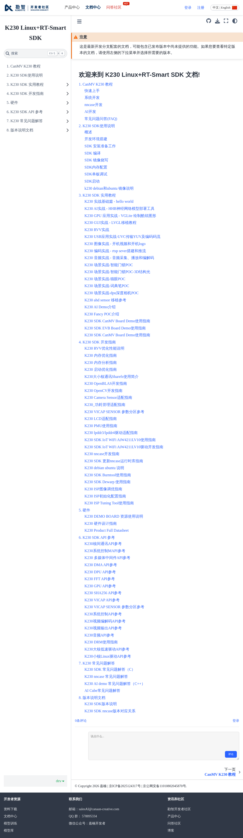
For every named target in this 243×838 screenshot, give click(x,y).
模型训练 (10, 823)
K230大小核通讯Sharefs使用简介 (111, 377)
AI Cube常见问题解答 (102, 691)
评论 (231, 754)
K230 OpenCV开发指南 (103, 391)
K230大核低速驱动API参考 (106, 649)
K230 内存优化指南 (100, 355)
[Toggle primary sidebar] (79, 20)
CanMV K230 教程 (25, 66)
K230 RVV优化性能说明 (104, 348)
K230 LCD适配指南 (100, 419)
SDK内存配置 (95, 167)
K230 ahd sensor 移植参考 (105, 300)
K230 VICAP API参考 (102, 600)
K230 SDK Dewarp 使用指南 (107, 482)
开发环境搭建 (95, 139)
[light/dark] (234, 20)
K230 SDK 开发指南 (27, 94)
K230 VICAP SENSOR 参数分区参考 (114, 412)
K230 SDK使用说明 (26, 75)
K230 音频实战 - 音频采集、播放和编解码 (119, 258)
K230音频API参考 (99, 635)
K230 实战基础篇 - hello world (108, 201)
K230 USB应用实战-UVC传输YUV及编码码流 (122, 237)
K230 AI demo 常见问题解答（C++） (114, 684)
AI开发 (90, 112)
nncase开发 (93, 105)
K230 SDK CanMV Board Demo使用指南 (117, 321)
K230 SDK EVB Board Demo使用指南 (115, 328)
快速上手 (92, 91)
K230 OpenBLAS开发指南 (105, 383)
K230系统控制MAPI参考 (104, 551)
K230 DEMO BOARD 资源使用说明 (113, 516)
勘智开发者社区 (179, 809)
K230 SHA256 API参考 (103, 593)
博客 (171, 830)
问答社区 (118, 7)
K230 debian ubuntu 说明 (104, 468)
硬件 (14, 103)
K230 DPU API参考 (100, 572)
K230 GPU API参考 (100, 586)
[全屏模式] (226, 20)
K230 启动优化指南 (100, 369)
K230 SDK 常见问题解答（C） (109, 669)
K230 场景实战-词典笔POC (106, 286)
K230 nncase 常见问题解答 (106, 676)
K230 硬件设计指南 (100, 523)
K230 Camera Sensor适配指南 (108, 397)
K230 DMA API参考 (100, 565)
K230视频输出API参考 (103, 628)
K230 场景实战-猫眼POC (104, 279)
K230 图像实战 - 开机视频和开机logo (114, 244)
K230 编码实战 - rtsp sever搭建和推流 (115, 251)
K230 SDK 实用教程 (27, 84)
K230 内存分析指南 (100, 363)
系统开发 (92, 98)
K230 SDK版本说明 (100, 704)
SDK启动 (92, 181)
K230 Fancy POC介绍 (101, 314)
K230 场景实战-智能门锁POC (108, 265)
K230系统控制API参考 (103, 614)
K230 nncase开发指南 (101, 454)
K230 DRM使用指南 (101, 642)
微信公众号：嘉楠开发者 (87, 823)
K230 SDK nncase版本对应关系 (110, 711)
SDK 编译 (92, 153)
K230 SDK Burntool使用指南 (107, 475)
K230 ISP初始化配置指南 (105, 496)
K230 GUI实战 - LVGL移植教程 (110, 223)
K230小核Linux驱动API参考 (107, 656)
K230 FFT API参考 (99, 579)
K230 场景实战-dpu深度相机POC (111, 293)
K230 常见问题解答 (26, 121)
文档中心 (93, 7)
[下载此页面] (217, 21)
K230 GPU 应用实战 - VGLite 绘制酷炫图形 (120, 216)
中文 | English (221, 7)
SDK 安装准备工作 (100, 146)
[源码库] (208, 20)
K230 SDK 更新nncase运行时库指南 (113, 461)
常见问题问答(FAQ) (100, 119)
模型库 (9, 830)
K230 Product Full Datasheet (106, 530)
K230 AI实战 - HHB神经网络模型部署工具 (119, 209)
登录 (188, 8)
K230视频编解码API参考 (105, 621)
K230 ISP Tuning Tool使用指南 (109, 503)
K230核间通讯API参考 (103, 544)
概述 (88, 132)
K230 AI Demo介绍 (100, 307)
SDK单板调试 (95, 174)
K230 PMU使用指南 (100, 426)
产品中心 (72, 7)
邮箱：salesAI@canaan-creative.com (94, 809)
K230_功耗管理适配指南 (104, 405)
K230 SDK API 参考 (26, 112)
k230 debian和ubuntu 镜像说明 (109, 188)
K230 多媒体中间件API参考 (107, 558)
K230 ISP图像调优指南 (103, 489)
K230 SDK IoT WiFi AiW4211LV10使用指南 (120, 440)
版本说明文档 (21, 130)
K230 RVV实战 (96, 230)
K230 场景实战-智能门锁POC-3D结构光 (117, 272)
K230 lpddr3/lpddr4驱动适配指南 (111, 433)
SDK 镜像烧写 (96, 160)
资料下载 (10, 809)
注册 (200, 8)
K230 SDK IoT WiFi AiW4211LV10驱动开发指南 (123, 447)
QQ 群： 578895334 (83, 816)
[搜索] (35, 53)
